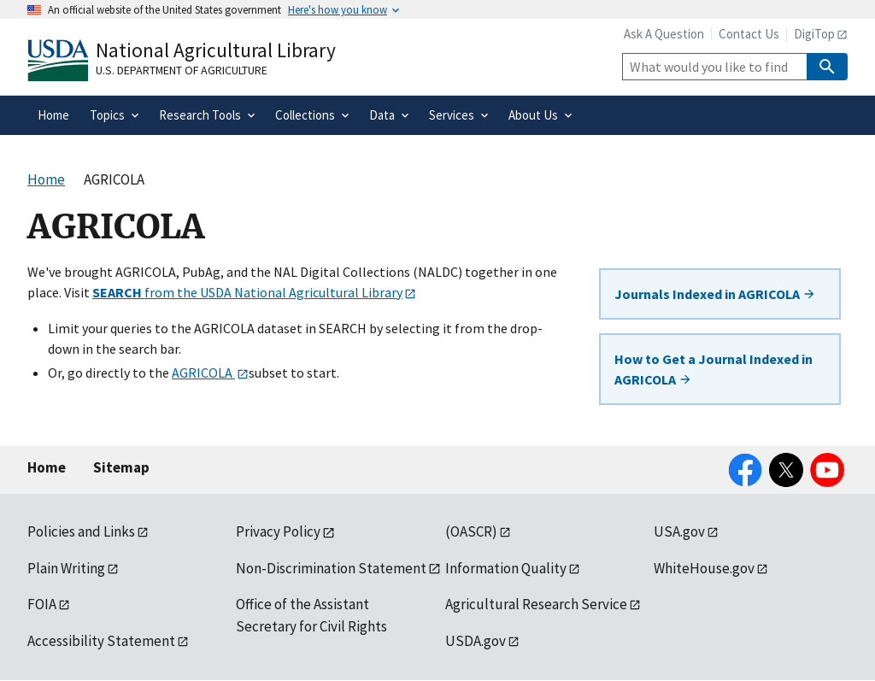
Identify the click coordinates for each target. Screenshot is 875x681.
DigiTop (814, 34)
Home (46, 467)
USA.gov (679, 531)
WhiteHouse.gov (704, 568)
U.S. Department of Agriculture (181, 70)
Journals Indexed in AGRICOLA (715, 293)
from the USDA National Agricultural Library (247, 292)
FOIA (41, 604)
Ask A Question (664, 33)
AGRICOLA (203, 372)
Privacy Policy (278, 531)
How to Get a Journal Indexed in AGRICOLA (713, 369)
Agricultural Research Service (536, 604)
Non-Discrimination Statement (331, 568)
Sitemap (121, 467)
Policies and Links (81, 531)
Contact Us (749, 33)
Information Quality (506, 568)
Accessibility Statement (101, 640)
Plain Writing (66, 568)
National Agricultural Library (216, 50)
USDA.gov (475, 640)
